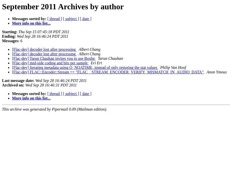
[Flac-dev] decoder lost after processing (44, 49)
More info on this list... (31, 23)
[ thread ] (54, 19)
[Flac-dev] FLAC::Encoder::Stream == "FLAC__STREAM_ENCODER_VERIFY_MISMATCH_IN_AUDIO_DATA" (108, 72)
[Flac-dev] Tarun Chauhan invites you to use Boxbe (54, 58)
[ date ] (85, 19)
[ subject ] (71, 19)
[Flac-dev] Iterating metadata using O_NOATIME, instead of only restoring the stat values (85, 67)
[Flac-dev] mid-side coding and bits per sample (50, 63)
